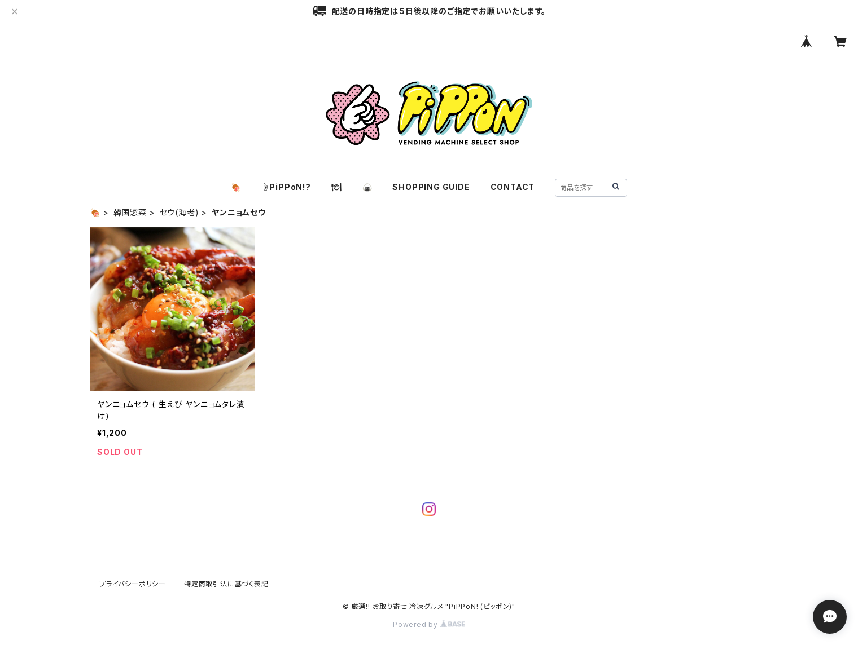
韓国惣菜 (130, 212)
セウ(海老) (179, 212)
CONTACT (513, 187)
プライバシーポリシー (132, 584)
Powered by (429, 624)
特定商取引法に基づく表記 (226, 584)
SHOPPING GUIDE (431, 187)
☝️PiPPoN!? (286, 187)
